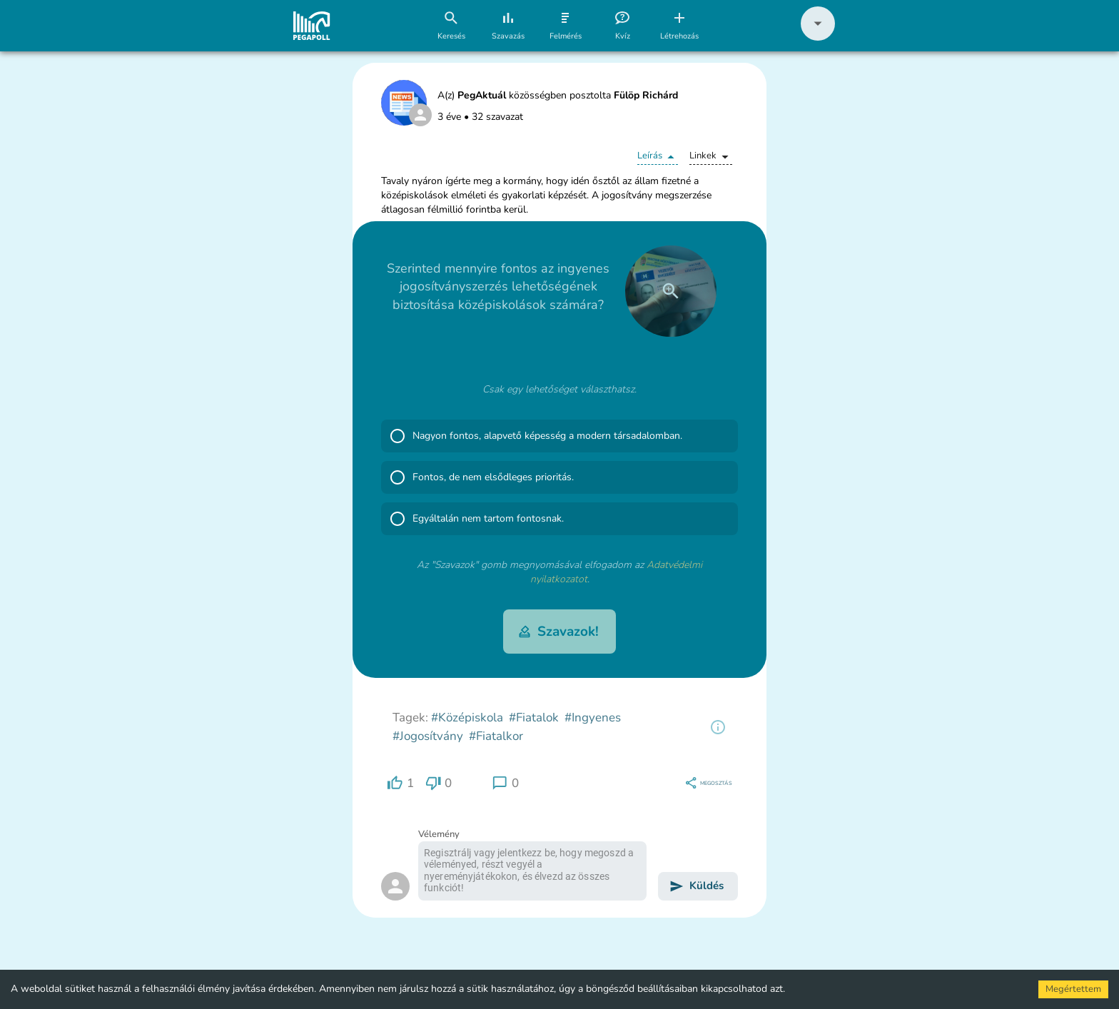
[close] (671, 291)
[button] (818, 37)
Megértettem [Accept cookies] (1073, 989)
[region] (717, 727)
